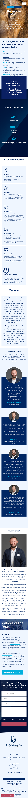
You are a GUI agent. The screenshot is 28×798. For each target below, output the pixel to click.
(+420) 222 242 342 (14, 763)
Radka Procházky (15, 644)
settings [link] (20, 792)
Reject (11, 795)
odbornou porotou (7, 655)
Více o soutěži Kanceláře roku (12, 672)
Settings (18, 795)
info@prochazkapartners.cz (14, 765)
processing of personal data (16, 719)
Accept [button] (4, 795)
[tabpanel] (14, 19)
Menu (24, 3)
